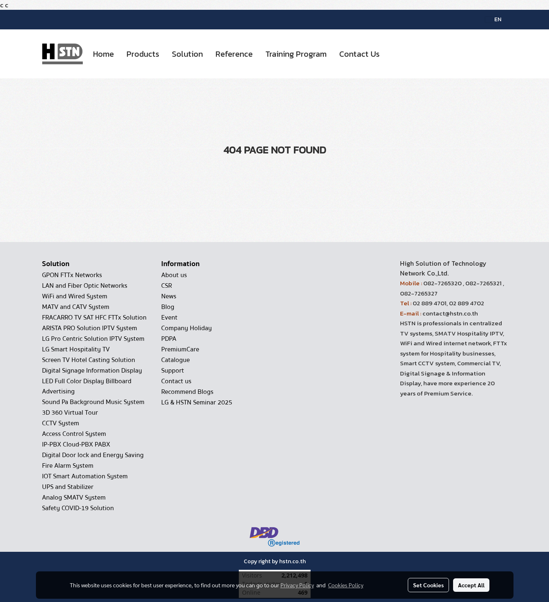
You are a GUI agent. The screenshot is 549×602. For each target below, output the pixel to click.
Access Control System (74, 434)
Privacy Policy (297, 585)
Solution (187, 54)
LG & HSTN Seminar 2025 (196, 402)
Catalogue (175, 360)
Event (169, 317)
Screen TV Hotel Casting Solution (88, 360)
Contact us (176, 381)
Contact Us (359, 54)
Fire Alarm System (67, 465)
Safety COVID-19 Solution (78, 508)
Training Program (296, 54)
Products (143, 54)
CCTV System (60, 423)
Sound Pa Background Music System (93, 402)
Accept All (471, 585)
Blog (167, 307)
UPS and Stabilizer (67, 487)
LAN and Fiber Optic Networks (84, 285)
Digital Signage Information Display (92, 370)
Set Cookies (428, 585)
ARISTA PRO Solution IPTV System (89, 328)
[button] (393, 54)
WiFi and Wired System (74, 296)
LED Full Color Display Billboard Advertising (86, 386)
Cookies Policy (345, 585)
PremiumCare (180, 349)
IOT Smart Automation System (85, 476)
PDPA (168, 338)
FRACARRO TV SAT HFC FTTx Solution (94, 317)
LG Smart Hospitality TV (76, 349)
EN (493, 19)
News (168, 296)
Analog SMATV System (74, 497)
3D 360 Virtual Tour (70, 412)
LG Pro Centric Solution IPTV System (93, 338)
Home (103, 54)
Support (172, 370)
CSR (166, 285)
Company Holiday (186, 328)
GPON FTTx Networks (72, 275)
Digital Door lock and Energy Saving (93, 455)
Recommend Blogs (187, 392)
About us (174, 275)
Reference (234, 54)
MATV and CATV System (75, 307)
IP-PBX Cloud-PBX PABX (76, 444)
